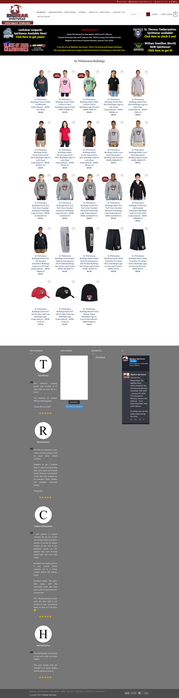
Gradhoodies (56, 12)
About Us (93, 12)
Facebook (100, 357)
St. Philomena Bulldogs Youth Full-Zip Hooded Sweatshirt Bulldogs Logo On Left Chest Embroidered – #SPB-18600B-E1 (138, 210)
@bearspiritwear (136, 377)
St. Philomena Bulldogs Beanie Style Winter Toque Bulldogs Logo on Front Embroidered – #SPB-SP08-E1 (89, 315)
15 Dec (145, 377)
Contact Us (119, 12)
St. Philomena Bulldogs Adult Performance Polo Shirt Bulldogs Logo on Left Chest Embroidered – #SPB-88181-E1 (89, 157)
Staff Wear (70, 12)
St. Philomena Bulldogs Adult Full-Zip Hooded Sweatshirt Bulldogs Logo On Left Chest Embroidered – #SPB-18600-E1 (40, 264)
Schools (42, 12)
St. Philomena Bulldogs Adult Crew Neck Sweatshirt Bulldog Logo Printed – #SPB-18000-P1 (138, 155)
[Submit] (148, 14)
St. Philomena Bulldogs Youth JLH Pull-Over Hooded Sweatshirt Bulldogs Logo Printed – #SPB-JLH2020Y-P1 (40, 209)
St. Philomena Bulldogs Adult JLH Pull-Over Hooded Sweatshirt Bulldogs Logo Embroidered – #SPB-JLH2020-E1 (113, 209)
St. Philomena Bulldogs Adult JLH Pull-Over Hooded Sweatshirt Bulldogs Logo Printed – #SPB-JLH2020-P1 (65, 209)
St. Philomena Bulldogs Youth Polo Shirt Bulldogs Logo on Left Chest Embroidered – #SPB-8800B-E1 (113, 105)
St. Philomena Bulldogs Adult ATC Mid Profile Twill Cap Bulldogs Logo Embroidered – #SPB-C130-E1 (65, 315)
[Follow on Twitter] (174, 2)
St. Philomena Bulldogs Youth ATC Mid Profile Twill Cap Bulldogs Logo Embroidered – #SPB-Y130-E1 (40, 315)
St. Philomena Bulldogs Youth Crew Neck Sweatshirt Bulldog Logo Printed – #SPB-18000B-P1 (113, 155)
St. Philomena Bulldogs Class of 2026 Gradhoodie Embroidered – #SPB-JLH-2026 (40, 104)
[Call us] (176, 2)
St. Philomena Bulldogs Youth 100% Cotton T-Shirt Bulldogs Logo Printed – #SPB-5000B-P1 (65, 104)
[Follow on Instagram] (171, 2)
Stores (83, 12)
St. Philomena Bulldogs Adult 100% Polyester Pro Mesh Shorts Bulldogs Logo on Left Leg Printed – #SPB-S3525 (138, 262)
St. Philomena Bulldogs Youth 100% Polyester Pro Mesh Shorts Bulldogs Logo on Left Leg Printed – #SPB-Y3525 (113, 262)
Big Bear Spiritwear (138, 374)
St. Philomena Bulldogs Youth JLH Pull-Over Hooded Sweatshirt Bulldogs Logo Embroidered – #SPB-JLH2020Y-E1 (89, 209)
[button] (155, 14)
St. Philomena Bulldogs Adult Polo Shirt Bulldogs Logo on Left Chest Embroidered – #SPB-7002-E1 (138, 105)
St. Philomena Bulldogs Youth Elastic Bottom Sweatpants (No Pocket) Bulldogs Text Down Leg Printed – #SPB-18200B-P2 (65, 262)
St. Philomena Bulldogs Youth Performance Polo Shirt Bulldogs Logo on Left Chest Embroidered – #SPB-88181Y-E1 (40, 157)
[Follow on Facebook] (169, 2)
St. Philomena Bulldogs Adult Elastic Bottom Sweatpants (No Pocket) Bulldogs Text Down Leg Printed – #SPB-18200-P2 (89, 262)
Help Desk (105, 12)
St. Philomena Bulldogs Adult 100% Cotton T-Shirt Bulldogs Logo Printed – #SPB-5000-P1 (89, 104)
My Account (43, 16)
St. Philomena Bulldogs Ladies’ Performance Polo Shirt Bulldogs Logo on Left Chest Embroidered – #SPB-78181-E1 (65, 157)
